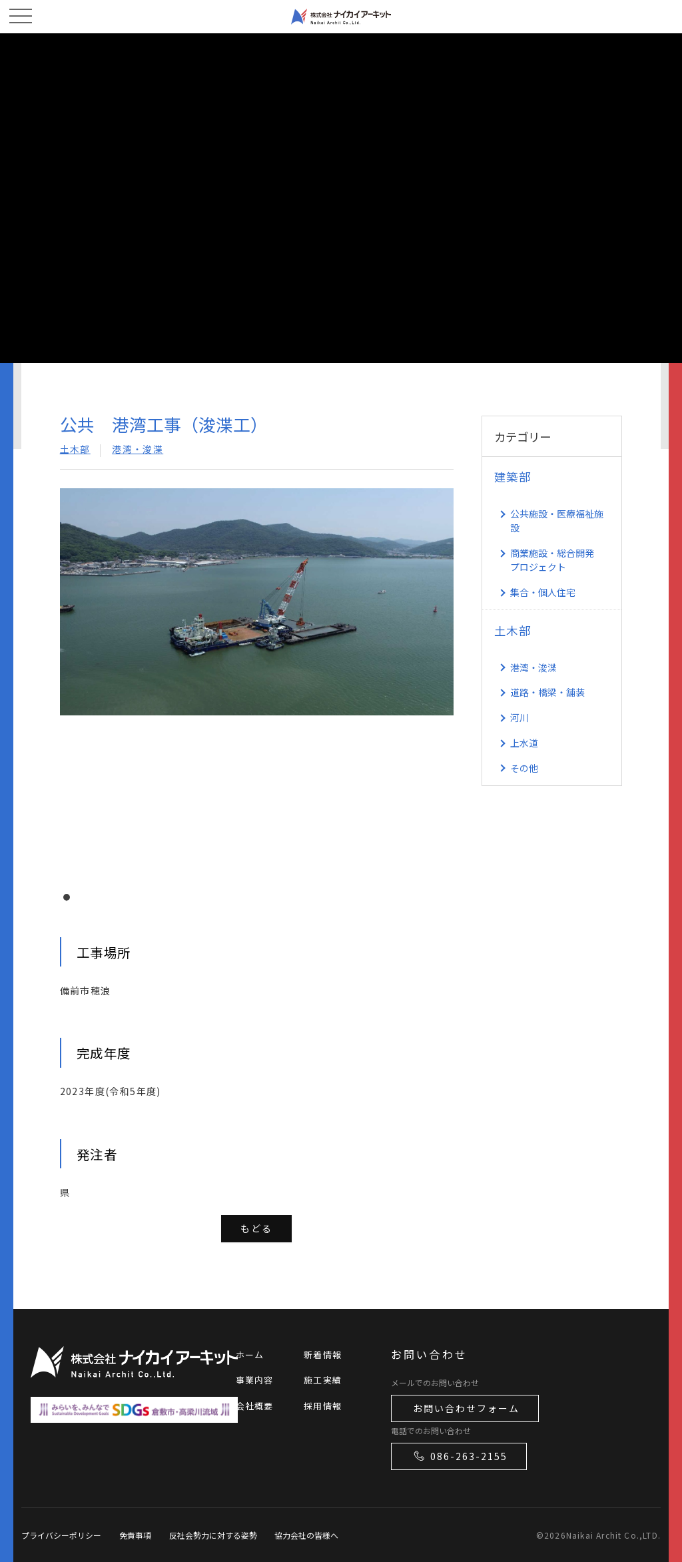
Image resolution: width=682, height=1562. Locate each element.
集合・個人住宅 (542, 592)
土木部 (75, 449)
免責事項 (135, 1535)
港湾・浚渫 (137, 449)
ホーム (250, 1354)
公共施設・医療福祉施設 (556, 520)
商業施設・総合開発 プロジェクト (552, 560)
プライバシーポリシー (61, 1535)
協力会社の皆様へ (306, 1535)
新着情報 (323, 1354)
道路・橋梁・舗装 (547, 692)
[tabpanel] (257, 682)
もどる (256, 1228)
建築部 (512, 476)
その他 (524, 768)
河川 (519, 717)
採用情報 (323, 1405)
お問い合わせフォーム (466, 1408)
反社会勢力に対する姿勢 (213, 1535)
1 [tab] (70, 900)
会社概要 (255, 1405)
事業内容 (255, 1379)
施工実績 (323, 1379)
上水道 (524, 742)
